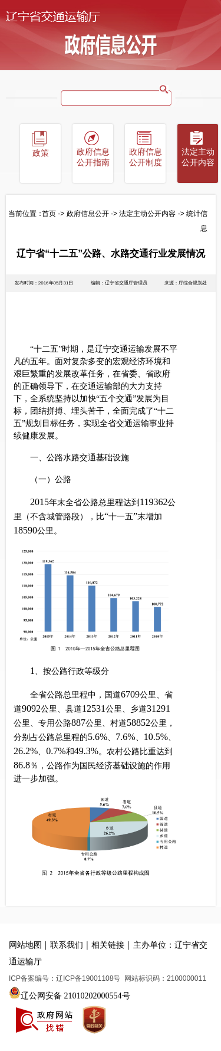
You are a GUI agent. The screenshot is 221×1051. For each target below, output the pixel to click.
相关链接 (107, 945)
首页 (49, 213)
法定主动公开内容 (198, 157)
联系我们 (66, 945)
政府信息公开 (88, 213)
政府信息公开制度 (145, 157)
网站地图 (25, 945)
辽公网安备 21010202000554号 (69, 992)
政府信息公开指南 (93, 157)
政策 (40, 153)
